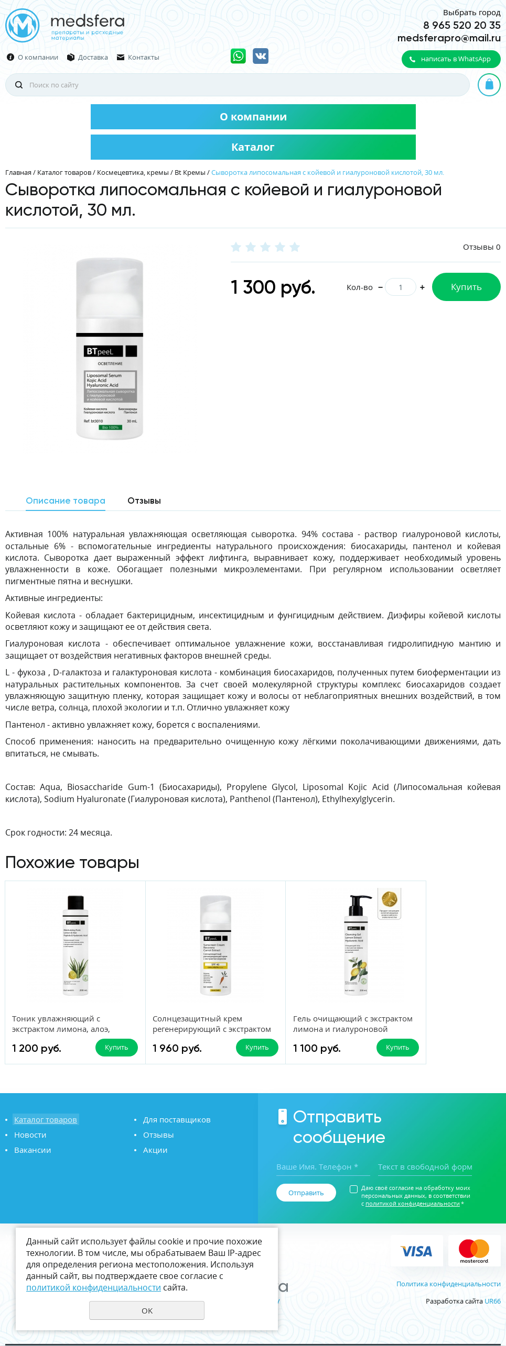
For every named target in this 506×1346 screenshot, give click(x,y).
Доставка (93, 57)
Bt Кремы (190, 172)
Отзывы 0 (482, 246)
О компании (38, 57)
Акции (154, 1150)
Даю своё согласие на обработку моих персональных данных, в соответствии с (415, 1196)
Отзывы (157, 1135)
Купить (466, 287)
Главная (18, 172)
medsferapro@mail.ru (449, 37)
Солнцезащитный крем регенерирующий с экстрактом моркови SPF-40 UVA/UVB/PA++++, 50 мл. (189, 1034)
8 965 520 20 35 (462, 25)
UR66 (493, 1301)
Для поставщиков (175, 1120)
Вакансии (31, 1150)
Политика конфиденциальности (448, 1283)
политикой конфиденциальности (412, 1204)
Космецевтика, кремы (133, 172)
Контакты (143, 57)
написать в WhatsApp (456, 58)
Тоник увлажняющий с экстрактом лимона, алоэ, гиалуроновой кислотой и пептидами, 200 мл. (63, 1034)
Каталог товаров (64, 172)
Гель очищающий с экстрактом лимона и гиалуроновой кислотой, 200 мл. (309, 1034)
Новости (29, 1135)
